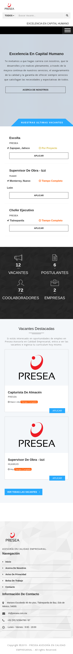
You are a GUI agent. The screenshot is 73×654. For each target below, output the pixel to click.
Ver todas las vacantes (23, 492)
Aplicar (39, 156)
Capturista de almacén (25, 392)
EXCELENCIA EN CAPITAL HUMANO (48, 23)
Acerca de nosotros (35, 90)
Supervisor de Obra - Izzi (26, 459)
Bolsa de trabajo (14, 580)
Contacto (10, 587)
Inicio (8, 562)
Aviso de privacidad (15, 574)
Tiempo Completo (29, 402)
